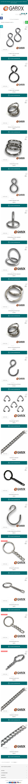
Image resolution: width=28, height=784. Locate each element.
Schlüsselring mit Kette (14, 568)
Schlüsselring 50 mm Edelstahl (14, 274)
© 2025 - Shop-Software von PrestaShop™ (14, 780)
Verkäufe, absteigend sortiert (7, 22)
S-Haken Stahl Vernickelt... (14, 53)
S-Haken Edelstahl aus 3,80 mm (14, 531)
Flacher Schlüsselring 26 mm (14, 127)
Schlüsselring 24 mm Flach (14, 310)
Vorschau (5, 49)
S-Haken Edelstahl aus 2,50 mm (14, 384)
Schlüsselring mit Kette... (14, 494)
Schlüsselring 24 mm (14, 163)
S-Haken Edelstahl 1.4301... (14, 200)
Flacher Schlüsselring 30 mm (14, 347)
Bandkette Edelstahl (14, 457)
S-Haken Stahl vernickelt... (14, 90)
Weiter (15, 762)
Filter (25, 22)
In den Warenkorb (14, 58)
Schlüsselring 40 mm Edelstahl (14, 237)
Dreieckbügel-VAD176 (14, 421)
